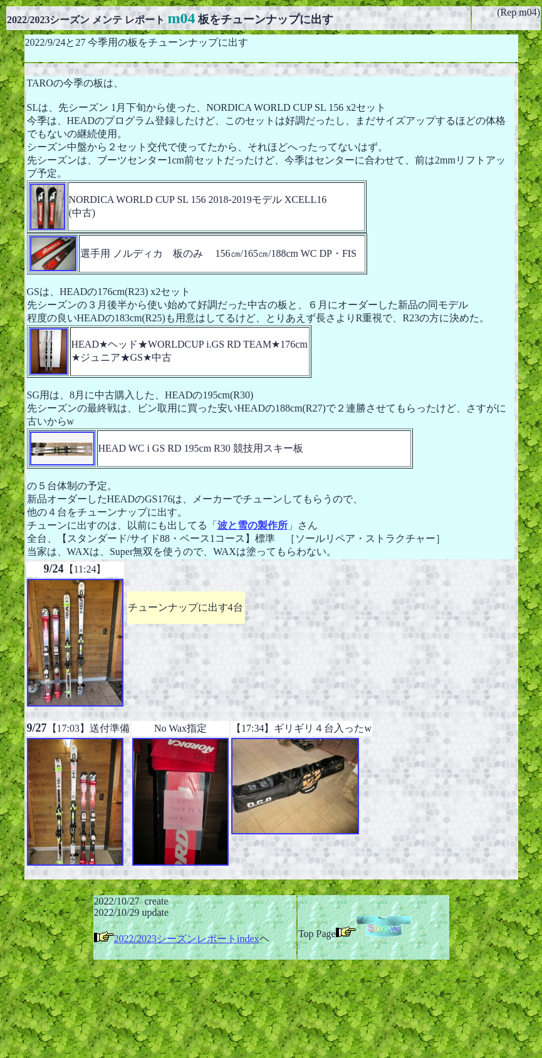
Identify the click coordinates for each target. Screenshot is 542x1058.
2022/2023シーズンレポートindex (186, 938)
